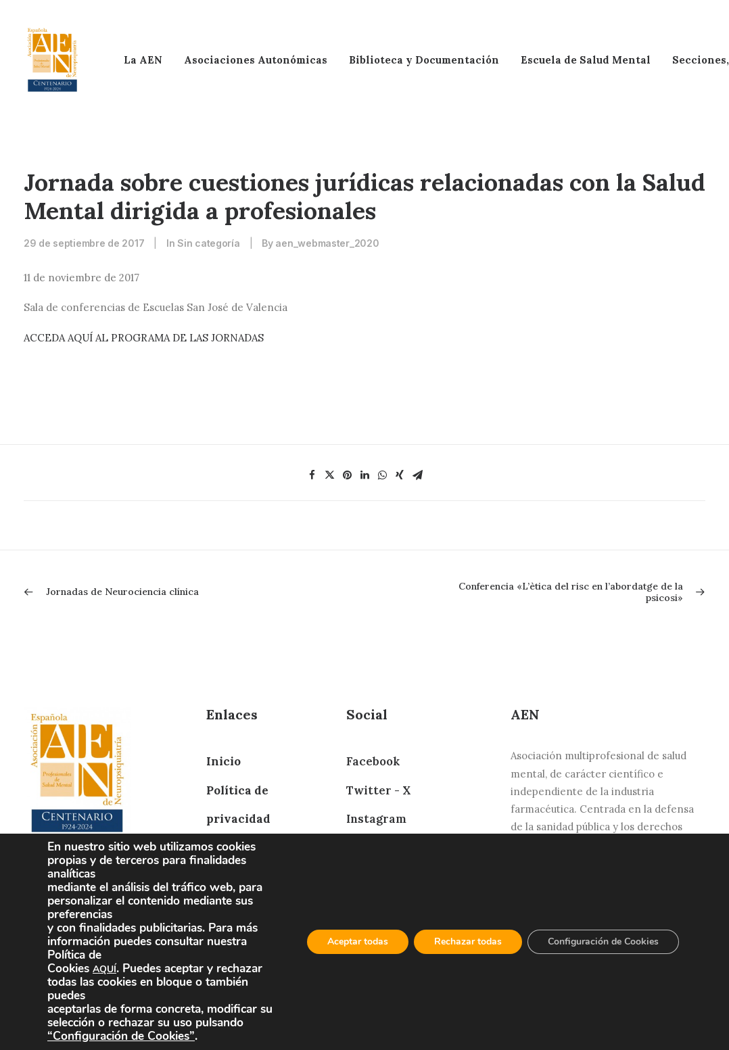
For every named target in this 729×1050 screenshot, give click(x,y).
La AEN (143, 59)
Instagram (376, 818)
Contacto (233, 905)
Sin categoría (208, 243)
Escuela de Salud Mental (586, 59)
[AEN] (52, 59)
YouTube (370, 962)
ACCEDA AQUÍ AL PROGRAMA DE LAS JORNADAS (144, 337)
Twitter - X (378, 790)
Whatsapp (375, 905)
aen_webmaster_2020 (327, 243)
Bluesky (368, 933)
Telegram (373, 847)
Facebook (373, 761)
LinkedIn (372, 876)
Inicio (223, 761)
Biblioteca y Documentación (424, 59)
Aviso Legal (239, 847)
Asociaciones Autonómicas (255, 59)
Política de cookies (261, 876)
